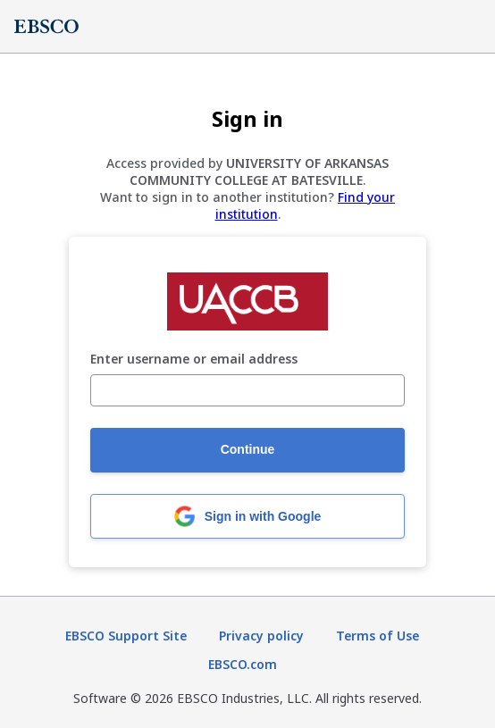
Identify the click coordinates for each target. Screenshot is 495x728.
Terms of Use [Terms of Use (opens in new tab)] (377, 635)
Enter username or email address (194, 359)
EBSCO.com (242, 664)
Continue (248, 449)
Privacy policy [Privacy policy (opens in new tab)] (261, 635)
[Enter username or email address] (247, 390)
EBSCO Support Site (126, 635)
